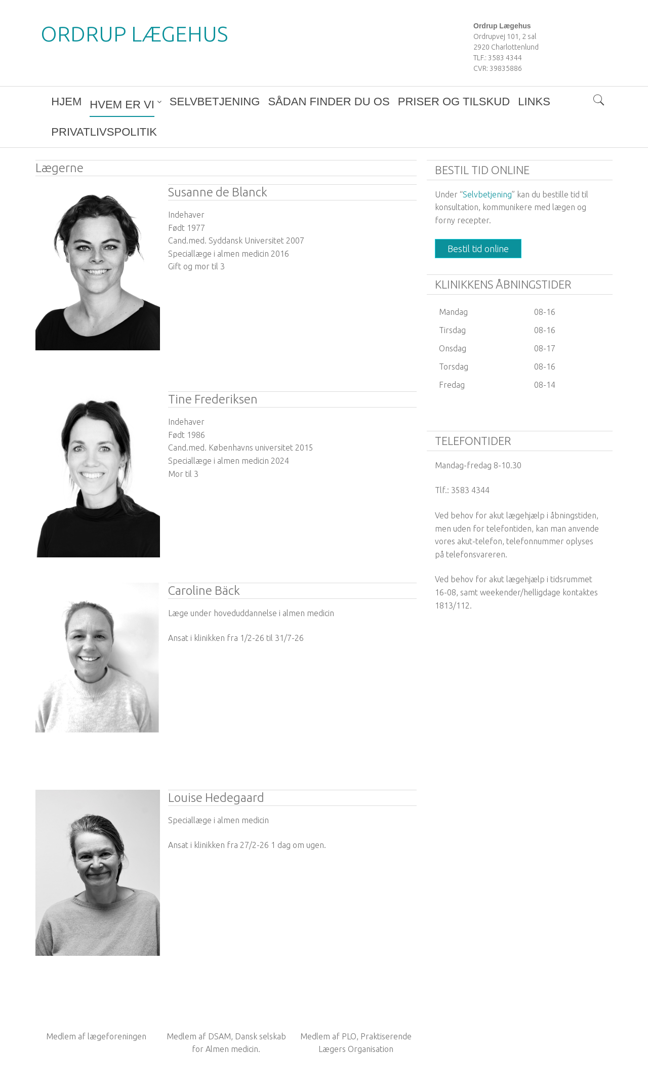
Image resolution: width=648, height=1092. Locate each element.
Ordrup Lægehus (134, 34)
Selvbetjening (487, 164)
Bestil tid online (478, 218)
